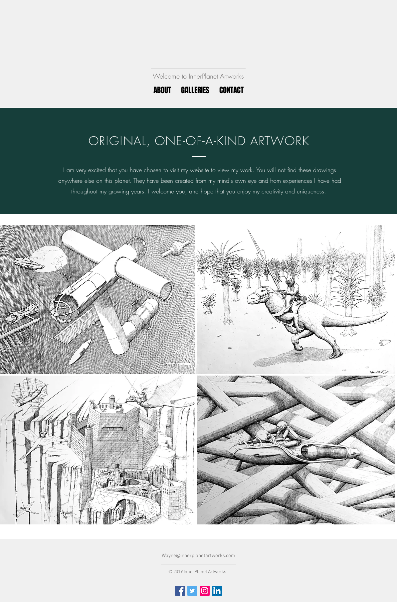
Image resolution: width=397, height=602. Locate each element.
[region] (296, 299)
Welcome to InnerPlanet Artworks (198, 76)
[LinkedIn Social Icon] (217, 591)
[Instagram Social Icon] (205, 591)
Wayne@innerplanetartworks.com (198, 556)
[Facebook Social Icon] (180, 591)
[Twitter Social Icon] (192, 591)
